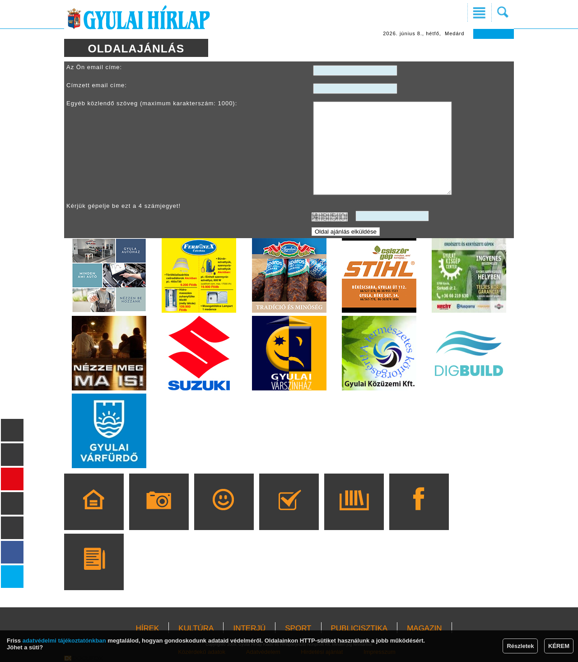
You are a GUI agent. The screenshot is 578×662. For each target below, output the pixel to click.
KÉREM (558, 646)
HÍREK (147, 628)
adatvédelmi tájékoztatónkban (64, 640)
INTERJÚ (249, 628)
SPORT (298, 628)
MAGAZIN (424, 628)
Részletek (520, 646)
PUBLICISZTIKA (359, 628)
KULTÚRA (196, 628)
